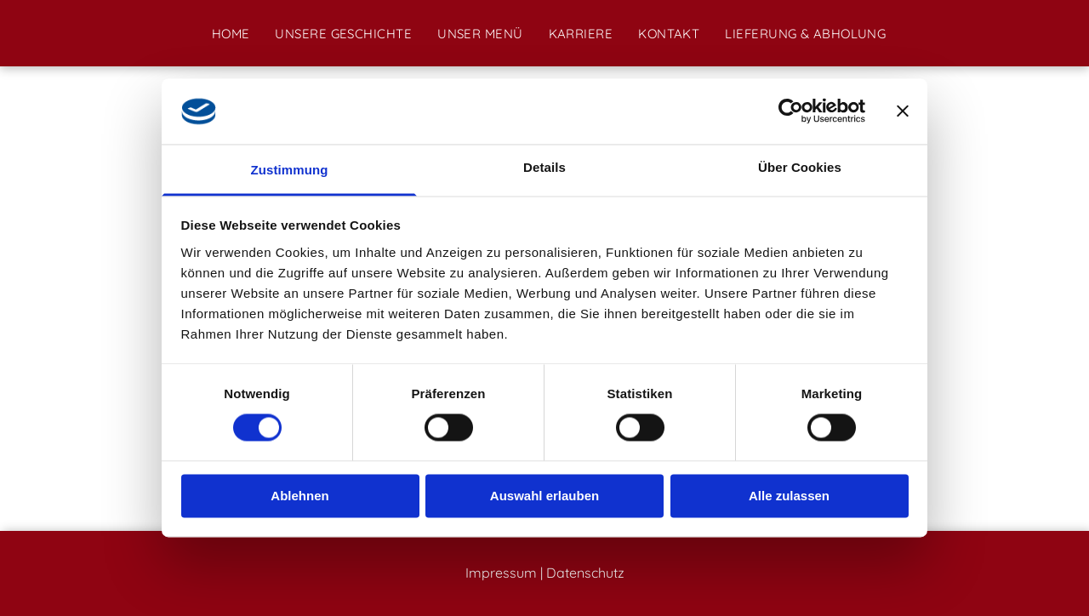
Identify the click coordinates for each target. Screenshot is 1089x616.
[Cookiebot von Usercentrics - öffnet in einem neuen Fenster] (790, 111)
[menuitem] (231, 33)
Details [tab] (544, 167)
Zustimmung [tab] (289, 170)
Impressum (501, 572)
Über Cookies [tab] (799, 167)
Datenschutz (585, 572)
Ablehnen (299, 495)
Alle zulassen (789, 495)
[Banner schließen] (903, 111)
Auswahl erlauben (544, 495)
